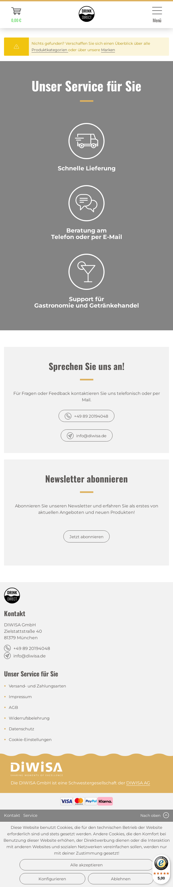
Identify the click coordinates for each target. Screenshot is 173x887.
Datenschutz (21, 728)
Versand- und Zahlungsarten (37, 685)
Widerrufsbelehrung (29, 718)
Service (30, 815)
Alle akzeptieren (86, 864)
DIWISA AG (138, 782)
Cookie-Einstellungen (30, 739)
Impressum (20, 696)
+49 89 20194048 (91, 416)
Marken (108, 49)
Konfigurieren (52, 878)
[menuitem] (16, 14)
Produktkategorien (50, 49)
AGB (13, 707)
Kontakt (12, 815)
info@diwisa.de (91, 435)
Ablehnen (120, 878)
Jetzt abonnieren (86, 536)
